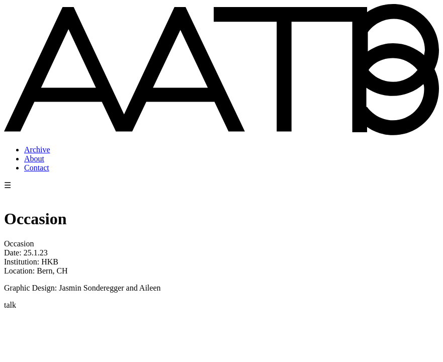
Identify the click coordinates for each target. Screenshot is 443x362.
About (34, 158)
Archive (37, 149)
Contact (36, 167)
